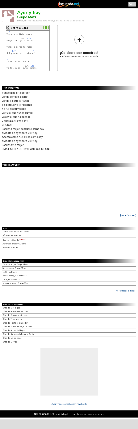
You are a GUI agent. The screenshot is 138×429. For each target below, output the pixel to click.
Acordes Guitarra (10, 247)
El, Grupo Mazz (9, 272)
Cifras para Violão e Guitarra (15, 231)
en (89, 414)
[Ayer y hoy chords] (78, 404)
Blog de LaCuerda (14, 240)
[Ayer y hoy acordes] (60, 404)
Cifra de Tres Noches (12, 319)
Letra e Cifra (19, 28)
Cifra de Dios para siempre (15, 315)
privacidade (76, 414)
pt (93, 414)
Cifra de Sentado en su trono (15, 311)
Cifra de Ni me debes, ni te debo (17, 326)
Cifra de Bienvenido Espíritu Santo (18, 334)
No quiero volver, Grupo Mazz (15, 283)
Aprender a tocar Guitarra (14, 244)
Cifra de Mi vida (9, 342)
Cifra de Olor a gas (11, 308)
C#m (29, 38)
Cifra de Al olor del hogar (13, 330)
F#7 (14, 51)
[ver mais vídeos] (128, 215)
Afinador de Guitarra (11, 235)
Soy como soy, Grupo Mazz (14, 268)
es (85, 414)
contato (100, 414)
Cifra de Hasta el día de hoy (15, 323)
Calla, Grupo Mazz (11, 279)
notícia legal (62, 414)
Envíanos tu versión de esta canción (79, 46)
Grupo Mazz (26, 17)
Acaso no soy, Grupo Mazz (14, 275)
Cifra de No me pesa (12, 338)
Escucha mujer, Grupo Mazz (15, 264)
